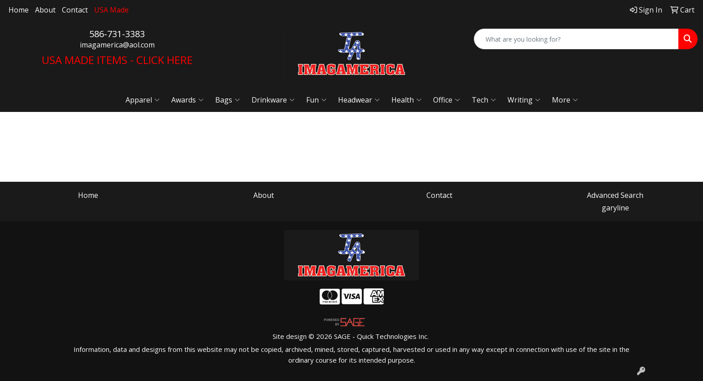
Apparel (143, 99)
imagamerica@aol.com (117, 45)
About (45, 10)
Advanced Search (615, 195)
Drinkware (273, 99)
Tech (484, 99)
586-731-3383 (117, 34)
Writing (524, 99)
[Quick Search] (576, 39)
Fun (316, 99)
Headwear (359, 99)
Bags (227, 99)
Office (446, 99)
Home (19, 10)
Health (406, 99)
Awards (187, 99)
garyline (615, 208)
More (565, 99)
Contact (75, 10)
